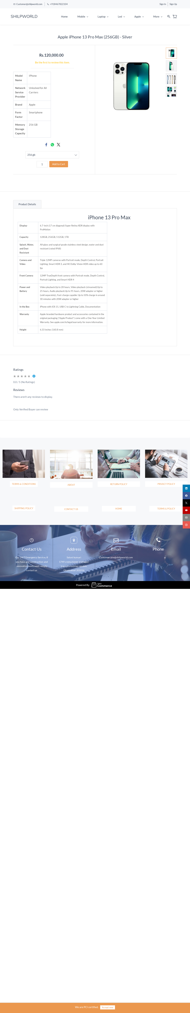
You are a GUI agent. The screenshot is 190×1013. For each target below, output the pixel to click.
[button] (23, 502)
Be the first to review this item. (52, 62)
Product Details (27, 204)
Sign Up (173, 4)
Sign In (163, 4)
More (157, 16)
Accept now (107, 1007)
